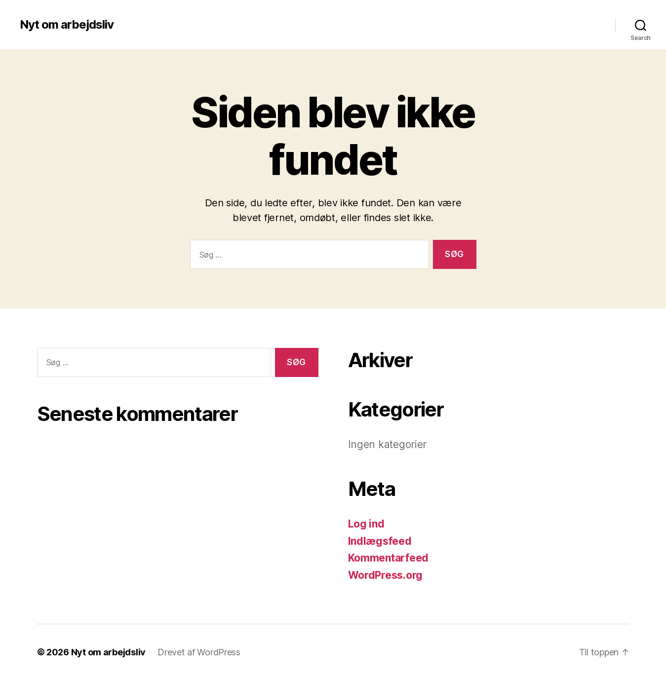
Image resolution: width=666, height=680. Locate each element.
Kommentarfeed (388, 558)
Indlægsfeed (380, 541)
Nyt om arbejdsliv (67, 25)
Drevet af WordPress (198, 652)
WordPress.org (385, 575)
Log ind (366, 524)
